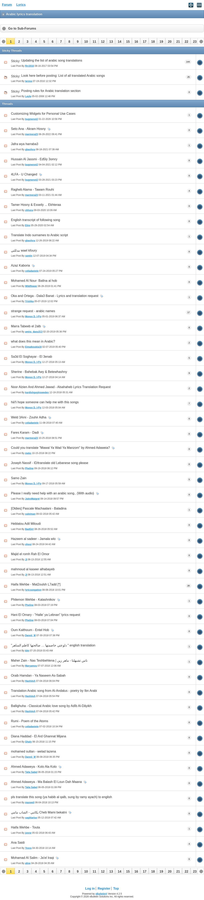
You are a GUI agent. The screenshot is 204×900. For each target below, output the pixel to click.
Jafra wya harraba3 (24, 144)
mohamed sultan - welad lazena (33, 751)
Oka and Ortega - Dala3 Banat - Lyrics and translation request (54, 296)
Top (116, 888)
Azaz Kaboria (20, 265)
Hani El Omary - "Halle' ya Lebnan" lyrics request (45, 614)
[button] (10, 41)
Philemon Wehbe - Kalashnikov (33, 599)
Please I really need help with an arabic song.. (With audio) (52, 493)
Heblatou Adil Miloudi (26, 523)
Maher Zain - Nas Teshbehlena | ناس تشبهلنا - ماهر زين (49, 660)
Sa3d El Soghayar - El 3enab (31, 356)
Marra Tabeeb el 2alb (26, 326)
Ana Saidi (18, 842)
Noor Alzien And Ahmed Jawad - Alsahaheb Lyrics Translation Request (61, 387)
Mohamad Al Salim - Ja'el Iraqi (32, 857)
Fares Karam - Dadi (25, 432)
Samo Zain (18, 478)
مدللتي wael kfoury (24, 250)
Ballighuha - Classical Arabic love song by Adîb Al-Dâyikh (51, 706)
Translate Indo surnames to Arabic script (39, 235)
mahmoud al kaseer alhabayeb (33, 569)
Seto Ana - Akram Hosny (28, 128)
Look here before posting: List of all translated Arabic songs (63, 75)
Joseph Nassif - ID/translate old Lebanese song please (49, 463)
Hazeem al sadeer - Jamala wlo (33, 539)
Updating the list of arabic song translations (51, 60)
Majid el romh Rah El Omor (30, 554)
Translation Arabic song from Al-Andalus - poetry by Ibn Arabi (54, 690)
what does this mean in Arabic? (33, 341)
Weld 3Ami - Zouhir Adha (28, 417)
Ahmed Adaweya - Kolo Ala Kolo (34, 766)
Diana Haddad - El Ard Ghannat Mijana (38, 736)
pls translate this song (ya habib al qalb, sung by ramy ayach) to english (61, 797)
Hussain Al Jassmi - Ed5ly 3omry (34, 159)
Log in (90, 888)
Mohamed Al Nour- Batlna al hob (34, 280)
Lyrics (21, 4)
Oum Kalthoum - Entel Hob (30, 630)
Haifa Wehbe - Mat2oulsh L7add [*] (36, 584)
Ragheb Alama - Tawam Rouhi (32, 189)
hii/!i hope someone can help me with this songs (45, 402)
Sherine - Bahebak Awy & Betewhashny (39, 371)
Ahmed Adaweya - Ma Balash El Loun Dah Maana (46, 782)
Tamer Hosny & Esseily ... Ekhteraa (36, 204)
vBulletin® (101, 893)
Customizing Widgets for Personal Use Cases (43, 113)
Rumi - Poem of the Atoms (29, 721)
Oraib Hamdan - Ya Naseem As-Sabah (38, 675)
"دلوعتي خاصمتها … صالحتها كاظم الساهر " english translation (53, 645)
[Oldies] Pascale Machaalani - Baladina (38, 508)
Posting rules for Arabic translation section (51, 91)
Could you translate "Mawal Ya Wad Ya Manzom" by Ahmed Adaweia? (60, 447)
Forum (7, 4)
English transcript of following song (35, 220)
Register (104, 888)
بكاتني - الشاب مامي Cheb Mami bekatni (39, 812)
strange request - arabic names (33, 311)
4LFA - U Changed (24, 174)
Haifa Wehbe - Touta (25, 827)
